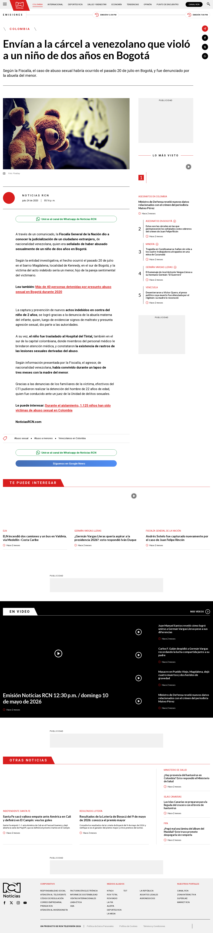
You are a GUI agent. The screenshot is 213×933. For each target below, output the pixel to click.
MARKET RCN (183, 902)
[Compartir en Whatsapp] (205, 56)
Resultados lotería (91, 811)
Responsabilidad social (53, 891)
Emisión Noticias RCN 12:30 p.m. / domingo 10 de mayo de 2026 (55, 698)
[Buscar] (208, 4)
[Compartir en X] (205, 47)
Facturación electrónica (84, 891)
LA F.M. (110, 902)
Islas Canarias (173, 797)
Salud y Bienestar (97, 4)
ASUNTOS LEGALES (149, 894)
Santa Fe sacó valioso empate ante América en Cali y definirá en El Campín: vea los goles (37, 818)
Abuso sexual (21, 438)
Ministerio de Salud (175, 770)
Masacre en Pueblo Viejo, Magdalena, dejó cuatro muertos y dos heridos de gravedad (183, 675)
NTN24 (110, 891)
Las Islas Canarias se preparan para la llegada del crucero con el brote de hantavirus (185, 805)
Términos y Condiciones (154, 926)
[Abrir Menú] (5, 4)
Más (200, 611)
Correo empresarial (51, 902)
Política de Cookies (128, 926)
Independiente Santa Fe (16, 811)
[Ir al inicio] (20, 5)
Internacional (55, 4)
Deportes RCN (75, 4)
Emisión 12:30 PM (105, 15)
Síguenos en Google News (66, 463)
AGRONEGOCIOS (147, 898)
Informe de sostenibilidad (84, 894)
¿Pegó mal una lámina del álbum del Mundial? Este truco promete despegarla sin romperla (184, 831)
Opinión (148, 4)
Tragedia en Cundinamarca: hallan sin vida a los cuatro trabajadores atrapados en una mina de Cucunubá (169, 252)
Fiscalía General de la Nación (163, 531)
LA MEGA (111, 913)
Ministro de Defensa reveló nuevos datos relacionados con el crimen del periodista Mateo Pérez (163, 205)
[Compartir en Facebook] (205, 38)
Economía (116, 4)
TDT (125, 891)
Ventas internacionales (83, 898)
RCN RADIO (112, 898)
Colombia (38, 4)
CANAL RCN (194, 4)
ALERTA (110, 906)
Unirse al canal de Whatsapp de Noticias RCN (66, 219)
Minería (150, 244)
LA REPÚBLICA (147, 891)
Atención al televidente (53, 894)
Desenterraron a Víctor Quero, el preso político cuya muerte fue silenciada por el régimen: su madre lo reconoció (167, 295)
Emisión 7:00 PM (197, 15)
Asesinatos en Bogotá (159, 221)
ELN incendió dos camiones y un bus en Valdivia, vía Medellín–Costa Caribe (34, 538)
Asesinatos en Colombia (152, 196)
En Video (20, 611)
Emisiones (13, 15)
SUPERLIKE (182, 898)
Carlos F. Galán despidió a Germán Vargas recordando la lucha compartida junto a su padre (183, 652)
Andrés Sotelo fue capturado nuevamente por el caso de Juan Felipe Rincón (177, 538)
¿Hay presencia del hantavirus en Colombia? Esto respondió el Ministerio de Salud (186, 778)
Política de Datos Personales (100, 926)
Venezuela (152, 287)
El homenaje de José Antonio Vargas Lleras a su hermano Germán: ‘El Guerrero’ (169, 273)
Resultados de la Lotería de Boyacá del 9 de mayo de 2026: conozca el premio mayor (113, 818)
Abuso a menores (43, 438)
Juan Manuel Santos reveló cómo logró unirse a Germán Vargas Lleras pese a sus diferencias (183, 629)
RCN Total (112, 894)
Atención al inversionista (54, 910)
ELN (5, 531)
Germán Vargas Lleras (159, 267)
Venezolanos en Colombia (72, 438)
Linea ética (76, 902)
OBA (72, 906)
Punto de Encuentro (168, 4)
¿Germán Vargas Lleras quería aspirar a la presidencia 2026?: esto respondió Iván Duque (105, 538)
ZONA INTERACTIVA (186, 894)
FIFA (166, 823)
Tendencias (133, 4)
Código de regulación (52, 898)
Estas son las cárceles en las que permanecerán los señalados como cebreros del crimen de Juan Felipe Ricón (169, 229)
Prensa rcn (46, 906)
